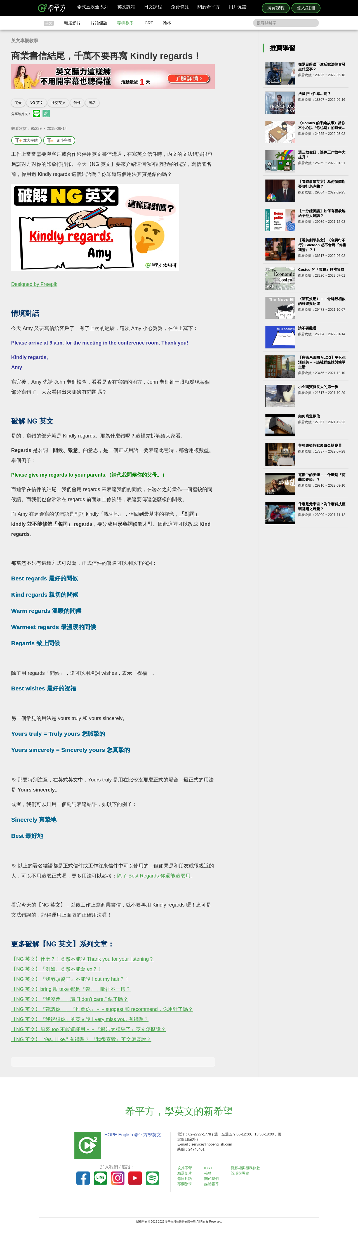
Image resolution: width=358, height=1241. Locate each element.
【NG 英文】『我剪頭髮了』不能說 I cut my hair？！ (70, 979)
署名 (92, 103)
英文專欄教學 (24, 40)
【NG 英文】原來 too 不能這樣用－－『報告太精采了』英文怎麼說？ (88, 1029)
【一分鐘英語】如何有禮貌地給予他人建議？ (321, 213)
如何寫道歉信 (309, 416)
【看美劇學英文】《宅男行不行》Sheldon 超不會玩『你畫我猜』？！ (322, 245)
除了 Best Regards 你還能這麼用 (153, 876)
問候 (18, 103)
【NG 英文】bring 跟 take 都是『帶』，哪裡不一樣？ (71, 989)
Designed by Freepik (34, 284)
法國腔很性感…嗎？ (314, 94)
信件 (77, 103)
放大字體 (26, 140)
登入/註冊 (305, 8)
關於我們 (212, 1178)
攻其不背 (185, 1168)
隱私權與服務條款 (246, 1168)
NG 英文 (36, 103)
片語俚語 (99, 22)
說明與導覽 (241, 1173)
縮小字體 (59, 140)
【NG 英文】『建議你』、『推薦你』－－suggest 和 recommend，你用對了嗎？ (102, 1009)
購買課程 (276, 8)
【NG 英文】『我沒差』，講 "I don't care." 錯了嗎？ (69, 999)
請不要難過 (307, 328)
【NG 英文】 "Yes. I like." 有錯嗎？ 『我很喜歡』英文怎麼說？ (81, 1039)
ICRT (148, 22)
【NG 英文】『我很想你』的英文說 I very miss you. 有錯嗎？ (80, 1019)
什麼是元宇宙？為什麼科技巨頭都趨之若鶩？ (321, 506)
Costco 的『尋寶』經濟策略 (321, 269)
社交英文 (58, 103)
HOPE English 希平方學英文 (131, 1134)
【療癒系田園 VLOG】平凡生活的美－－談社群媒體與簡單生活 (322, 362)
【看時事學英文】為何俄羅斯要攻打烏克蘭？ (321, 184)
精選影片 (72, 22)
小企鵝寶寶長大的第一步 (318, 387)
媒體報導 (212, 1183)
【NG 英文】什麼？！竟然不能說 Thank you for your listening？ (82, 959)
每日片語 (185, 1178)
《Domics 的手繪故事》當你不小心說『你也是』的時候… (321, 125)
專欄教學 (125, 22)
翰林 (167, 22)
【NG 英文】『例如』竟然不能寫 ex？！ (56, 969)
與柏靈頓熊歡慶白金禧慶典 (320, 445)
